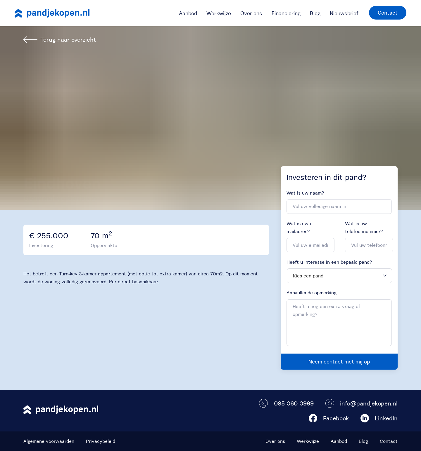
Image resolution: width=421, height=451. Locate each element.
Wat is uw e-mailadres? (300, 227)
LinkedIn (379, 418)
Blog (315, 13)
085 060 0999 (286, 403)
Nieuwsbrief (344, 13)
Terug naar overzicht (59, 39)
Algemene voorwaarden (48, 441)
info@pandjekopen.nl (361, 403)
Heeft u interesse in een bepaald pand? (329, 262)
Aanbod (188, 13)
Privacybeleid (100, 441)
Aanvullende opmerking (312, 293)
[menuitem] (188, 13)
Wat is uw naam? (305, 193)
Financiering (286, 13)
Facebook (329, 418)
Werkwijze (218, 13)
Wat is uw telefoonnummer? (364, 227)
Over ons (251, 13)
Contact (388, 12)
